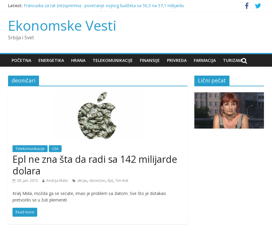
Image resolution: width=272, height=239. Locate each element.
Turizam (232, 60)
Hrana (78, 60)
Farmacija (205, 60)
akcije (82, 180)
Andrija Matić (57, 180)
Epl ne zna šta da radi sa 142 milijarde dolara (94, 165)
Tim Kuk (121, 180)
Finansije (150, 60)
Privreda (177, 60)
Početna (21, 60)
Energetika (51, 60)
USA (55, 148)
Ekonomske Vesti (62, 25)
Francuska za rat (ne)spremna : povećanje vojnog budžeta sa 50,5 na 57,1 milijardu (104, 5)
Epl (110, 180)
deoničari (97, 180)
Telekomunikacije (113, 60)
